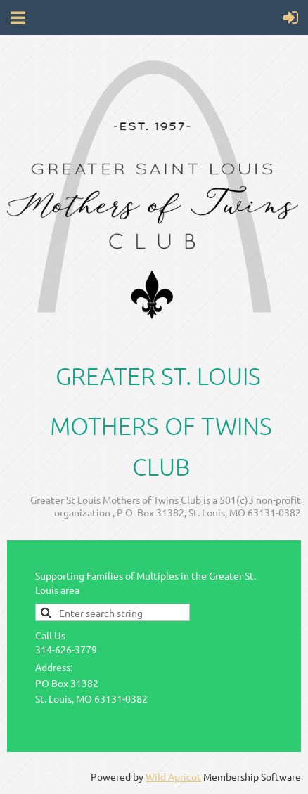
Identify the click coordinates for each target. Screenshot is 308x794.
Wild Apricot (173, 776)
